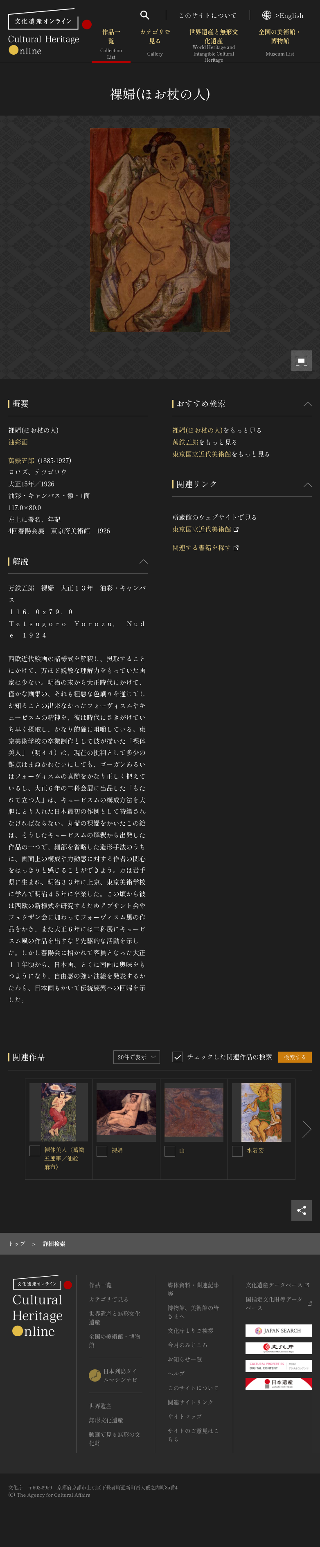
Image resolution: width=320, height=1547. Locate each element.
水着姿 (255, 1150)
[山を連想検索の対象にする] (170, 1151)
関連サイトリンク (190, 1402)
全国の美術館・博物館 (280, 44)
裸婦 (117, 1150)
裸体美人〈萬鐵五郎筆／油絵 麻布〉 (64, 1158)
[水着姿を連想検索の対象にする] (237, 1151)
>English (283, 15)
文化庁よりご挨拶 (190, 1330)
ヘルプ (176, 1373)
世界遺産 (100, 1406)
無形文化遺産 (106, 1420)
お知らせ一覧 (184, 1359)
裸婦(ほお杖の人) (197, 430)
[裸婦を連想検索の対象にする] (102, 1151)
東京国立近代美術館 (201, 454)
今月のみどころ (187, 1345)
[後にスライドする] (303, 1129)
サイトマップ (184, 1416)
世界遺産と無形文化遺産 (213, 45)
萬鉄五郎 (21, 460)
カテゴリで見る (155, 44)
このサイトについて (207, 15)
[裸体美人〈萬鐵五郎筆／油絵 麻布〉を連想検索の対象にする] (34, 1151)
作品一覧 (111, 44)
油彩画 (18, 442)
